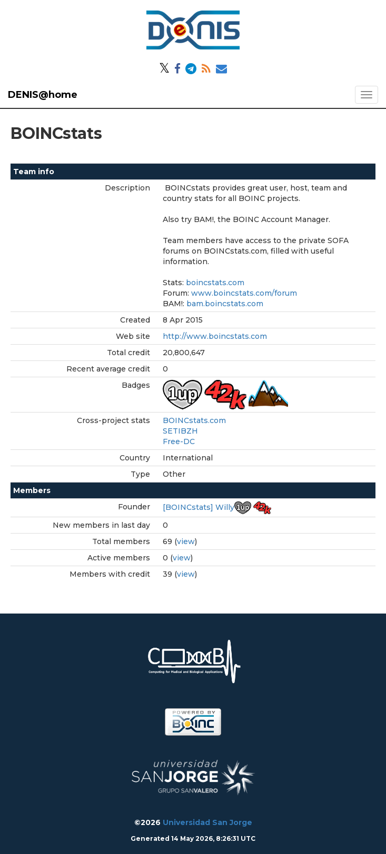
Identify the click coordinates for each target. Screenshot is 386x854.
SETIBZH (180, 431)
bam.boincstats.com (224, 303)
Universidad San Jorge (207, 822)
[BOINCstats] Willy (198, 507)
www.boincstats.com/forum (244, 293)
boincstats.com (215, 282)
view (186, 541)
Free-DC (179, 441)
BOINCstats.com (194, 420)
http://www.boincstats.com (215, 336)
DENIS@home (42, 95)
